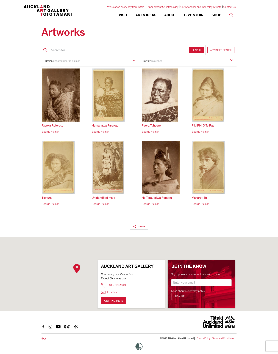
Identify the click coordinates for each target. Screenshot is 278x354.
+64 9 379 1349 (113, 285)
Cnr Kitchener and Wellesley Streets (200, 7)
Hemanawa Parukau (105, 126)
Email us (109, 292)
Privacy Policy (203, 338)
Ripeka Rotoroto (52, 126)
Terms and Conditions (223, 338)
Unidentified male (103, 198)
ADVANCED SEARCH (221, 50)
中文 (43, 338)
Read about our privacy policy (188, 291)
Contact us (229, 7)
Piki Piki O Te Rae (203, 126)
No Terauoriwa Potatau (157, 198)
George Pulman (50, 132)
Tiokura (47, 198)
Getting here (113, 301)
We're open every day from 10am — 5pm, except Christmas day (143, 7)
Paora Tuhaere (151, 126)
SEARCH (196, 50)
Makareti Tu (199, 198)
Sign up (179, 296)
